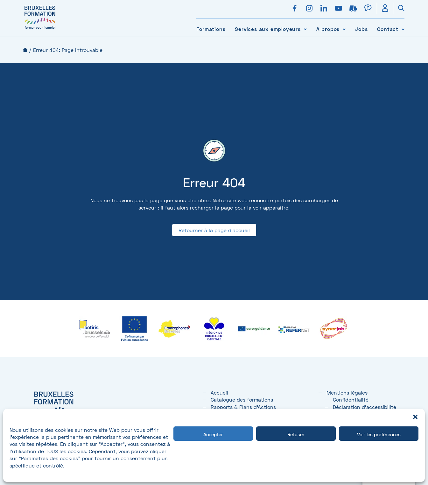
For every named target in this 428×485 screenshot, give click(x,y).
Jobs (361, 29)
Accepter (213, 434)
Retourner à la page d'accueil (214, 230)
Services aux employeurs (267, 29)
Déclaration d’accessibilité (364, 407)
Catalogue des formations (242, 399)
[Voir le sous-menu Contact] (403, 29)
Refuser (296, 434)
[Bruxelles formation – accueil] (40, 29)
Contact (387, 29)
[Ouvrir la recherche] (398, 8)
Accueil (25, 50)
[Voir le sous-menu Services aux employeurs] (305, 29)
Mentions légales (347, 392)
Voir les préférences (379, 434)
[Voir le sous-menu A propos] (344, 29)
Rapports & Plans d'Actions (243, 407)
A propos (328, 29)
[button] (415, 417)
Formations (210, 29)
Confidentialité (350, 399)
